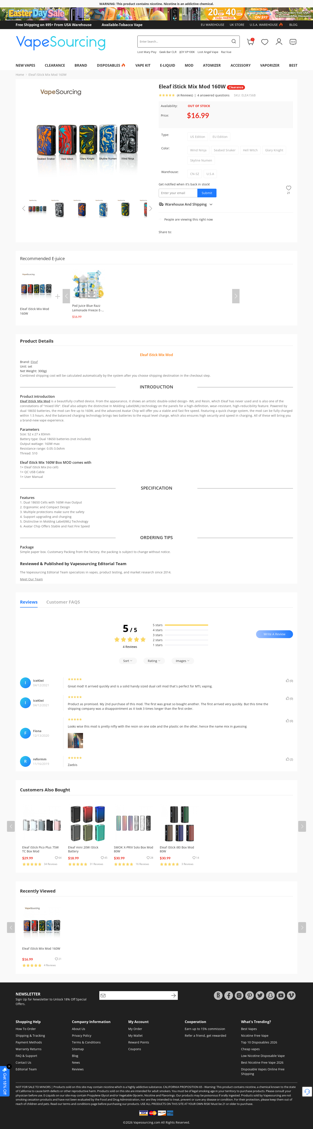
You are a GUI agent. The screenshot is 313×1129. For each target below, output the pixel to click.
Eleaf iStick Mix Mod (35, 401)
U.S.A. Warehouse (267, 24)
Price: (165, 115)
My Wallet (135, 1035)
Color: (165, 148)
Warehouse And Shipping (186, 204)
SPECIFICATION (156, 488)
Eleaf (34, 362)
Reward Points (138, 1042)
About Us (78, 1029)
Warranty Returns (29, 1049)
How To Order (26, 1029)
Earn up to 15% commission (205, 1029)
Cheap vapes (250, 1049)
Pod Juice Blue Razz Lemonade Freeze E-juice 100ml (87, 310)
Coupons (134, 1049)
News (76, 1062)
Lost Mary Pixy (146, 52)
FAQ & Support (26, 1056)
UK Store (237, 25)
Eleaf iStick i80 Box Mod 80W (177, 849)
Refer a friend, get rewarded (205, 1035)
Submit (207, 193)
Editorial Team (26, 1069)
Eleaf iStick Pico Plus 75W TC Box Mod (40, 849)
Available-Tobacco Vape (122, 24)
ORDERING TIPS (156, 537)
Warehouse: (170, 172)
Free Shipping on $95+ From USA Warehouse (54, 24)
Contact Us (23, 1062)
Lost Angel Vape (208, 52)
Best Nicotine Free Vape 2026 (262, 1062)
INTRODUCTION (156, 387)
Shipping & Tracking (30, 1035)
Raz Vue (226, 52)
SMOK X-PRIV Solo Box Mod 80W (133, 849)
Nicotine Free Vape (254, 1035)
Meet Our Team (31, 579)
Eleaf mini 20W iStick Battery (83, 849)
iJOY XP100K (187, 52)
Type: (165, 135)
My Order (135, 1029)
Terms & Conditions (86, 1042)
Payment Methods (29, 1042)
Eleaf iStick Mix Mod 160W (47, 75)
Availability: (169, 106)
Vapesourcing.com (146, 1122)
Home (20, 75)
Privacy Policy (81, 1035)
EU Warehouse (212, 25)
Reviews (78, 1069)
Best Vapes (249, 1029)
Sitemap (78, 1049)
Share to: (165, 232)
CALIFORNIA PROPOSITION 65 (182, 1087)
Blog (293, 25)
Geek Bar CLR (167, 52)
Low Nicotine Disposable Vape (263, 1056)
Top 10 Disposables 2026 (259, 1042)
